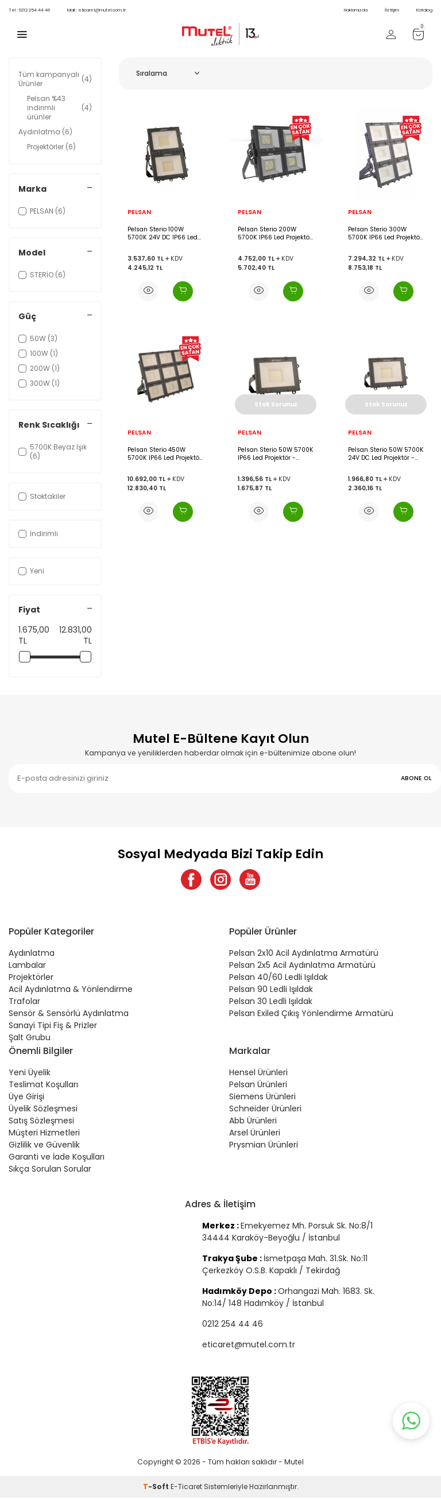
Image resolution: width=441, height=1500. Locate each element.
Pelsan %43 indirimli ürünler (59, 108)
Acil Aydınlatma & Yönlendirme (71, 991)
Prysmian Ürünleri (263, 1147)
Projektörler (51, 147)
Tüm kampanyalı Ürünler (55, 78)
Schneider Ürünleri (265, 1111)
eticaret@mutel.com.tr (96, 10)
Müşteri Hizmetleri (44, 1135)
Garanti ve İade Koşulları (57, 1159)
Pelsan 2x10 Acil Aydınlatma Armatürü (303, 955)
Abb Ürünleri (253, 1123)
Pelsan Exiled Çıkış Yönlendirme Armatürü (311, 1015)
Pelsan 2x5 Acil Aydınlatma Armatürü (302, 967)
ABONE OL (416, 778)
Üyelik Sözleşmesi (43, 1111)
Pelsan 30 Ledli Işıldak (270, 1003)
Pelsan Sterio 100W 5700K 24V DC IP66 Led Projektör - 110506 (162, 233)
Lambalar (27, 967)
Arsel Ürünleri (254, 1135)
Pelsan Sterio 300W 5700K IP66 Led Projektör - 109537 (385, 233)
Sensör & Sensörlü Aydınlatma (69, 1015)
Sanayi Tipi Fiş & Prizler (53, 1027)
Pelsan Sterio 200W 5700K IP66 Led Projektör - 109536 (275, 233)
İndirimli (38, 533)
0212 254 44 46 (29, 10)
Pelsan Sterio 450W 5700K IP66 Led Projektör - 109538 (164, 454)
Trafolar (24, 1003)
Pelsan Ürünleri (258, 1086)
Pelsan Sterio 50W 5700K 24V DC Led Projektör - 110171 (386, 454)
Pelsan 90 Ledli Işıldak (271, 991)
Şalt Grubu (30, 1039)
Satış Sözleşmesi (41, 1123)
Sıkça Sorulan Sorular (50, 1171)
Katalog (424, 10)
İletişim (392, 10)
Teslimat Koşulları (43, 1086)
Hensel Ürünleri (258, 1074)
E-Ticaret (186, 1489)
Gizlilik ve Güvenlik (44, 1147)
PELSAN (139, 212)
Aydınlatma (45, 132)
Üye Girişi (26, 1098)
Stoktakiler (41, 496)
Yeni (31, 571)
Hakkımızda (356, 10)
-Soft (157, 1489)
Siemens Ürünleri (262, 1098)
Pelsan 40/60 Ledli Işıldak (278, 979)
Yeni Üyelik (30, 1074)
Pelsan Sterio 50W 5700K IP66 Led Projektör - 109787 (276, 454)
